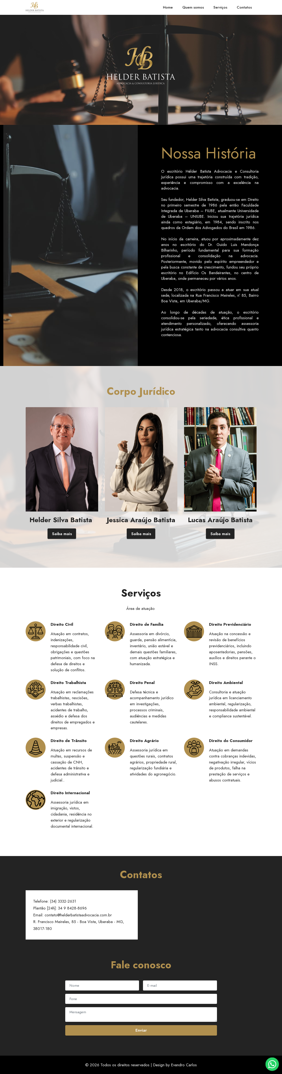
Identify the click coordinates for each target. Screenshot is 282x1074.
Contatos (244, 7)
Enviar (141, 1030)
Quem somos (193, 7)
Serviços (220, 7)
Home (168, 7)
